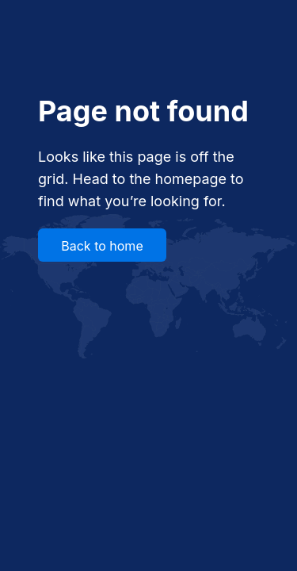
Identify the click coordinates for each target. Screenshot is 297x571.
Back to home (102, 246)
